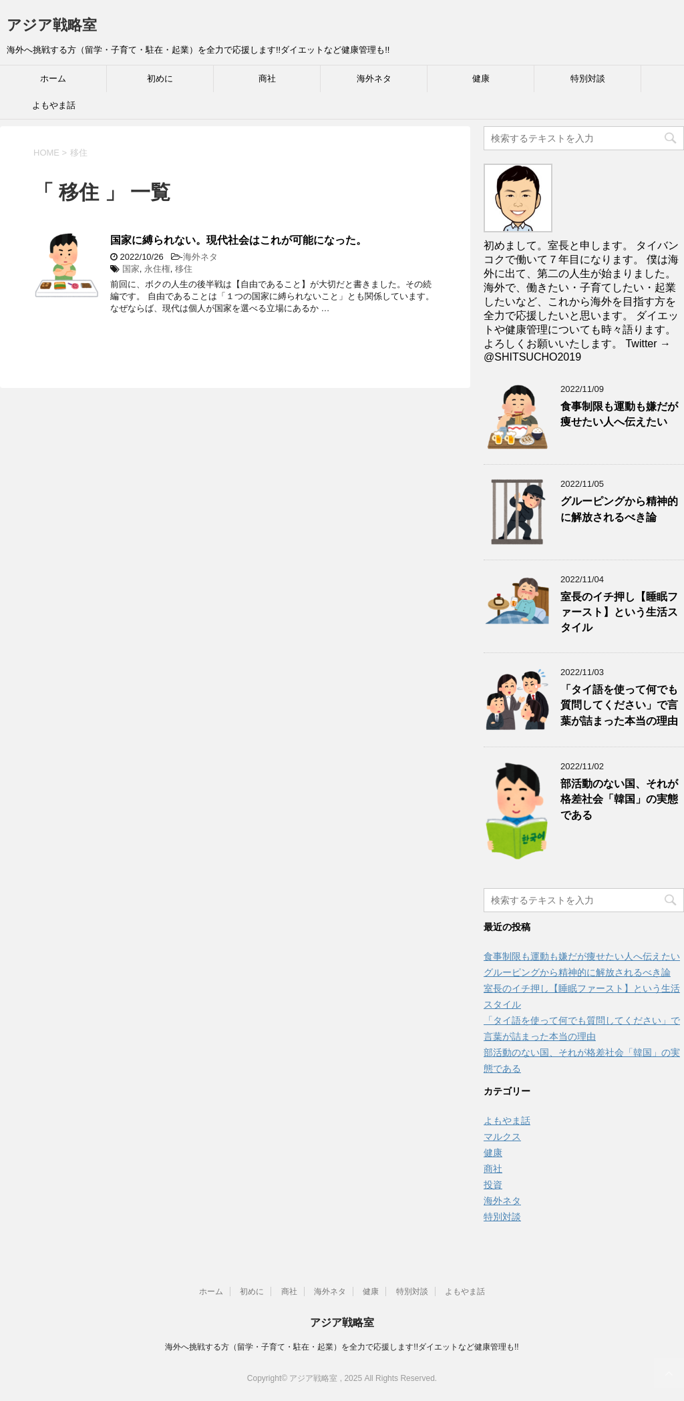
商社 (267, 78)
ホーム (53, 78)
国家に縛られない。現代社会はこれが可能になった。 (238, 240)
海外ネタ (374, 78)
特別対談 (587, 78)
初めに (160, 78)
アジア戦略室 (52, 25)
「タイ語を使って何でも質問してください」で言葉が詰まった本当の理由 (619, 705)
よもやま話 (53, 105)
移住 (183, 269)
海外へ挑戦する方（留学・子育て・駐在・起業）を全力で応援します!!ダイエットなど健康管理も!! (341, 1347)
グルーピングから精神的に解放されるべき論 (619, 508)
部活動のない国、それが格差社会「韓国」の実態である (619, 799)
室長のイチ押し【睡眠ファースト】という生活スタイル (619, 612)
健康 (481, 78)
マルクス (502, 1136)
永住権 (157, 269)
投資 (493, 1184)
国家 (131, 269)
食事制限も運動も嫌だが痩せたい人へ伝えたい (619, 414)
